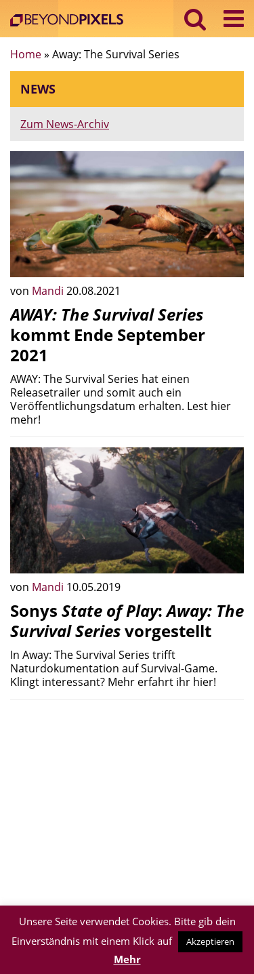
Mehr (127, 959)
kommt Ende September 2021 (107, 334)
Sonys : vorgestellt (127, 620)
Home (25, 54)
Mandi (49, 290)
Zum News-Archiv (64, 124)
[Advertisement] (127, 804)
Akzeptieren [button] (210, 941)
